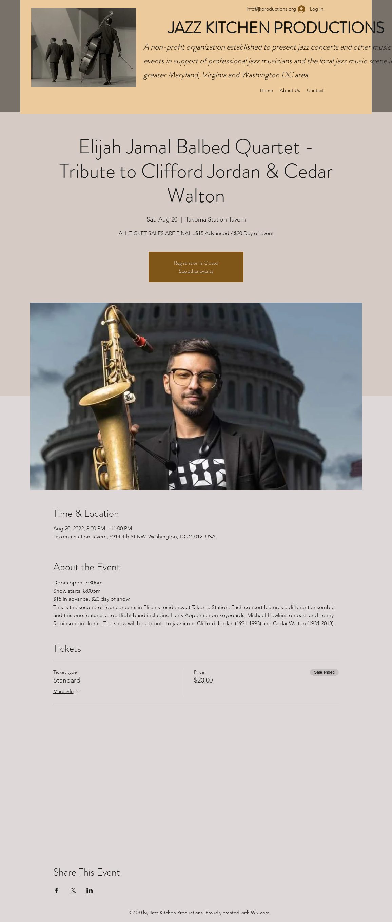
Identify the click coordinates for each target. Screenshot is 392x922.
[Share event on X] (73, 890)
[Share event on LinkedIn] (89, 890)
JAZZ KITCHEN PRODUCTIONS (278, 28)
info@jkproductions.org (271, 9)
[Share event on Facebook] (56, 890)
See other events (196, 271)
